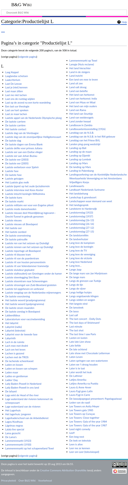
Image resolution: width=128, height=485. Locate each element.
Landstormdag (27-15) (81, 231)
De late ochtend (78, 349)
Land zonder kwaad (80, 121)
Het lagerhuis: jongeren (18, 414)
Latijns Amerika (77, 379)
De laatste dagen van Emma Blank (24, 144)
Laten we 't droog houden (83, 364)
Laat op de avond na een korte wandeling (28, 102)
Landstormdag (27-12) (81, 227)
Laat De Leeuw (13, 83)
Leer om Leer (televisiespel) (84, 451)
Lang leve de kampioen (82, 242)
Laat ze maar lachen (16, 114)
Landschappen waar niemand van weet (90, 201)
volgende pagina (27, 56)
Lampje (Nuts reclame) (81, 64)
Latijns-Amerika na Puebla (83, 383)
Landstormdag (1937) (81, 216)
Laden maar (11, 372)
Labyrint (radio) (13, 326)
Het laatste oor (13, 228)
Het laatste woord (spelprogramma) (24, 304)
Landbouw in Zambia (80, 125)
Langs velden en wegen (82, 299)
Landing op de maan (80, 151)
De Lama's (10, 437)
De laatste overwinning (18, 235)
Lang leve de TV (78, 250)
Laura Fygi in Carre (79, 394)
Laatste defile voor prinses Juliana (23, 148)
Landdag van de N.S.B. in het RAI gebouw (92, 136)
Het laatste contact (15, 129)
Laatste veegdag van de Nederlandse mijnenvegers (33, 292)
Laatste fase (11, 171)
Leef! (72, 432)
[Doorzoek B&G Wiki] (64, 12)
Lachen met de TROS (16, 357)
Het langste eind (78, 303)
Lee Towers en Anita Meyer (84, 406)
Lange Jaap (75, 269)
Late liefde (75, 345)
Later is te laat (77, 368)
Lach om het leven (15, 349)
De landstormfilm (78, 235)
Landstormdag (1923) (81, 212)
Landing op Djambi (79, 155)
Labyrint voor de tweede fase (21, 334)
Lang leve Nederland (80, 261)
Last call (73, 315)
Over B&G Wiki (27, 480)
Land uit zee (76, 83)
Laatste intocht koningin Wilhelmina (25, 193)
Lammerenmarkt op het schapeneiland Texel (29, 448)
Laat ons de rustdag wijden (20, 98)
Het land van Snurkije (81, 113)
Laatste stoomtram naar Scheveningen (26, 281)
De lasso (74, 311)
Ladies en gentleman (16, 376)
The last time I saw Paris (82, 334)
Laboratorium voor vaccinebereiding (25, 319)
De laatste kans (13, 197)
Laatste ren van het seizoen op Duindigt (27, 243)
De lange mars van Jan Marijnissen (88, 273)
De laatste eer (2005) (16, 163)
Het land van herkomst (81, 94)
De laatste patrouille (16, 239)
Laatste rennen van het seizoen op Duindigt (29, 247)
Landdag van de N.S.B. (81, 132)
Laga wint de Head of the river (22, 395)
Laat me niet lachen (16, 95)
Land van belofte (78, 91)
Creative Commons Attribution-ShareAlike (63, 470)
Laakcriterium (12, 79)
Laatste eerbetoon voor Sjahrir (22, 167)
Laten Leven (76, 356)
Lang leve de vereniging (82, 254)
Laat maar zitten (14, 91)
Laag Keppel (12, 72)
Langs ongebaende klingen (84, 296)
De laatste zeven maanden (19, 307)
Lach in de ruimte (14, 342)
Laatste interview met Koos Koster (24, 190)
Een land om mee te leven (83, 79)
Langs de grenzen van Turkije (85, 280)
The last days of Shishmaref (84, 322)
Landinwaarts (76, 186)
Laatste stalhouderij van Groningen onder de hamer (33, 273)
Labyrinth (10, 338)
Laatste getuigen (14, 178)
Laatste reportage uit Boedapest (23, 250)
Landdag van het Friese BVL (84, 140)
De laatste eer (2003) (16, 159)
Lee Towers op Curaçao (82, 413)
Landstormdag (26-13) (81, 220)
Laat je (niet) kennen (16, 87)
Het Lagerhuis (13, 410)
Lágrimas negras (14, 425)
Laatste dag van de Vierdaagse (21, 133)
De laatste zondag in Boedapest (22, 311)
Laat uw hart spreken (16, 110)
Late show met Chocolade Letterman (89, 353)
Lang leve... (75, 265)
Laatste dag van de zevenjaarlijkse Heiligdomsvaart (33, 136)
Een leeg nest (76, 436)
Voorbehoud (45, 480)
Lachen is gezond (14, 353)
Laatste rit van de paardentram (22, 258)
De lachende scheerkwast (19, 361)
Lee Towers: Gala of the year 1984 (88, 421)
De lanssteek (76, 307)
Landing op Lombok (80, 159)
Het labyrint (11, 323)
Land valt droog (77, 87)
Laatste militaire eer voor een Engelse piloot (29, 205)
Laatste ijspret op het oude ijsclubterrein (27, 186)
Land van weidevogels (81, 117)
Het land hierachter (80, 68)
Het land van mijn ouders (83, 106)
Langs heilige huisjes (80, 292)
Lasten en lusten (78, 337)
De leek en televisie (80, 440)
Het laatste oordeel (15, 231)
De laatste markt (14, 201)
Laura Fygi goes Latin (81, 391)
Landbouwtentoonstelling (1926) (87, 129)
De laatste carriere (15, 121)
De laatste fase (13, 174)
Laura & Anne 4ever (80, 387)
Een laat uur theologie (17, 106)
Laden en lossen (14, 364)
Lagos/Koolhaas (14, 421)
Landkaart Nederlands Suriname (87, 189)
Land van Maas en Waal (82, 102)
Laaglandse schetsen (16, 76)
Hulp (124, 22)
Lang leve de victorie (80, 258)
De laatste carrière (15, 125)
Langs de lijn (76, 284)
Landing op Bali (77, 148)
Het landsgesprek (78, 205)
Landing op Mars (78, 163)
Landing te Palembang (81, 170)
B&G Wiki (21, 4)
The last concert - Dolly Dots (85, 318)
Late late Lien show (80, 341)
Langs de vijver (77, 288)
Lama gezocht (12, 433)
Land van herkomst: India (83, 98)
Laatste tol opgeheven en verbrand (24, 288)
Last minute (75, 326)
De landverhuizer (78, 239)
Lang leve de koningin (81, 246)
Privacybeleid (8, 480)
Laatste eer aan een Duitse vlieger (24, 152)
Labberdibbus (12, 315)
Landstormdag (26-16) (81, 223)
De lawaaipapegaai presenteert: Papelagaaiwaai (95, 398)
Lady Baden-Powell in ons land (22, 387)
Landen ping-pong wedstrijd (84, 144)
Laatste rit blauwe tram (18, 254)
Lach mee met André (16, 345)
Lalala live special (14, 429)
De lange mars (77, 277)
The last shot (76, 330)
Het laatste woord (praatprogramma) (25, 300)
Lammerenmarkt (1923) (18, 440)
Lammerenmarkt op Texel (83, 60)
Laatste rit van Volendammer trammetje (27, 266)
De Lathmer (75, 375)
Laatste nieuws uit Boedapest (21, 224)
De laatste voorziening (17, 296)
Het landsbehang (78, 193)
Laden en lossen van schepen (21, 368)
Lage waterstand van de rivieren (22, 406)
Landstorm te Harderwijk (83, 208)
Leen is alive (76, 444)
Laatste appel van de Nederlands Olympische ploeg (33, 117)
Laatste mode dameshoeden (20, 209)
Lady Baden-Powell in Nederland (23, 383)
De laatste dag (13, 140)
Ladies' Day (11, 380)
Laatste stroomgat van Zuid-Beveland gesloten (30, 285)
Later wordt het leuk (80, 372)
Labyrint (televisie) (15, 330)
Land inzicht (76, 75)
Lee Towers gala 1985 (81, 410)
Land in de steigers (79, 72)
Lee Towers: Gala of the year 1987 (88, 425)
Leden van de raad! (79, 402)
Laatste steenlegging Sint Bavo (22, 277)
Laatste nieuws (13, 220)
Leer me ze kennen (79, 448)
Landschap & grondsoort (82, 197)
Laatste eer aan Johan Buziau (21, 155)
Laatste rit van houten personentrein (25, 262)
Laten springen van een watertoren (88, 360)
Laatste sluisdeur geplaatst (19, 269)
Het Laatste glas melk (17, 182)
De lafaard (10, 391)
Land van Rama (77, 110)
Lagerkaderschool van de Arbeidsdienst (26, 418)
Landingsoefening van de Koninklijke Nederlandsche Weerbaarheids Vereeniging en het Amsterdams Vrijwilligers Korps (98, 178)
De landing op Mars (80, 167)
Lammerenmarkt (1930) (18, 444)
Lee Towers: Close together (84, 417)
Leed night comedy (79, 429)
